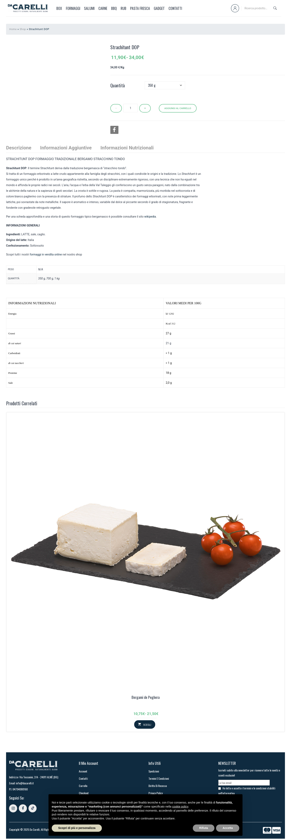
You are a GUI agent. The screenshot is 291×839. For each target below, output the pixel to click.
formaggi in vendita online (46, 254)
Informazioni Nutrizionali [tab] (129, 147)
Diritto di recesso (158, 786)
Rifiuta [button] (203, 828)
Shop (23, 29)
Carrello (83, 786)
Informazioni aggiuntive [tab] (66, 147)
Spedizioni (154, 771)
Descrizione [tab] (19, 147)
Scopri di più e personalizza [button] (76, 828)
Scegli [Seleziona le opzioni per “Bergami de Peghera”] (147, 725)
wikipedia (150, 216)
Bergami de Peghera (145, 697)
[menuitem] (57, 8)
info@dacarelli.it (25, 783)
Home (13, 29)
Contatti (83, 778)
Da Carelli (35, 830)
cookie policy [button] (180, 806)
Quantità (117, 85)
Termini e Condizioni (159, 778)
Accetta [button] (227, 828)
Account (83, 771)
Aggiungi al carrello (178, 107)
